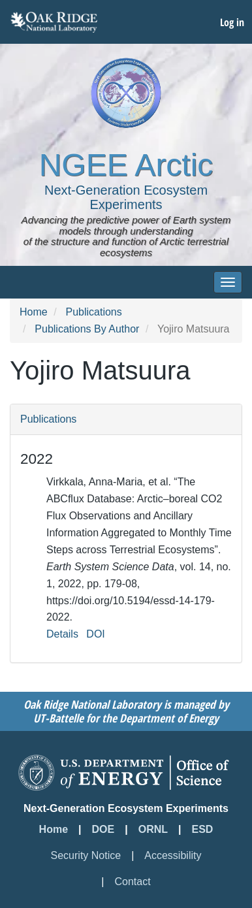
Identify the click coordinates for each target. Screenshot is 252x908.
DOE (103, 829)
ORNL (153, 829)
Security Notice (86, 855)
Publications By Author (87, 328)
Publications (93, 311)
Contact (133, 881)
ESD (202, 829)
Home (34, 311)
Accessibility (172, 855)
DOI (95, 634)
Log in (232, 22)
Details (62, 634)
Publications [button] (48, 419)
